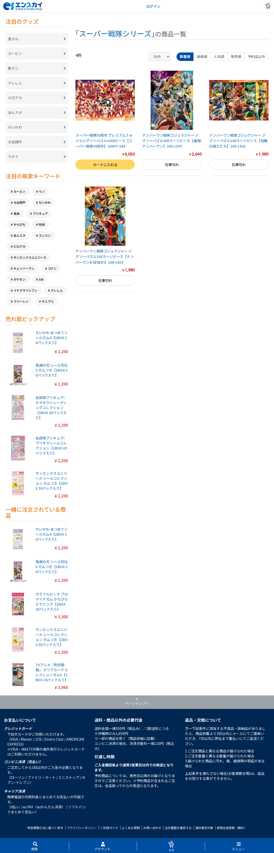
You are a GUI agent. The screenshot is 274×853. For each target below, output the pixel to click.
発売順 (236, 56)
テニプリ (48, 301)
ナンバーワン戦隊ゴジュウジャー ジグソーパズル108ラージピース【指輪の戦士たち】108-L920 (238, 141)
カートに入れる (105, 164)
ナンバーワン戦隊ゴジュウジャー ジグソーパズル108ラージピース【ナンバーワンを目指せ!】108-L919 (105, 256)
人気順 (219, 56)
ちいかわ (45, 202)
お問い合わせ (152, 828)
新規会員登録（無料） (232, 828)
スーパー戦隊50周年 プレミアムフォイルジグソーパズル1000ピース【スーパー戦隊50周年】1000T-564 (104, 141)
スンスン (45, 235)
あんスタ (20, 235)
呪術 (42, 224)
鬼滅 (17, 213)
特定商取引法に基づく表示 (45, 828)
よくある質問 (131, 828)
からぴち (20, 224)
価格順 (202, 56)
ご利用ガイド (109, 828)
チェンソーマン (24, 268)
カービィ (20, 191)
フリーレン (21, 301)
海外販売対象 (204, 828)
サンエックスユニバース (30, 257)
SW (41, 279)
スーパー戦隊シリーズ (115, 33)
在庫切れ (172, 164)
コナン (52, 268)
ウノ (42, 191)
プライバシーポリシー (82, 828)
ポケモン (20, 279)
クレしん (57, 290)
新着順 (185, 56)
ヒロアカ (20, 246)
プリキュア (40, 213)
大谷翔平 (20, 202)
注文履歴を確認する (178, 828)
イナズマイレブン (26, 290)
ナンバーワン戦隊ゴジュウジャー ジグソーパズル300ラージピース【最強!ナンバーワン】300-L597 (172, 141)
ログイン (153, 6)
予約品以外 (256, 56)
